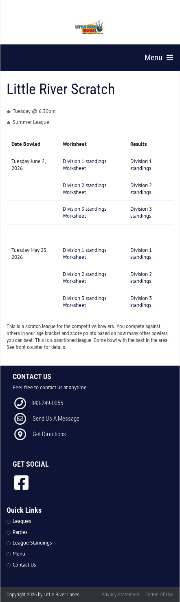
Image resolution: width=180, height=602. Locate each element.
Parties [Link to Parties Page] (20, 532)
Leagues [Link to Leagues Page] (22, 521)
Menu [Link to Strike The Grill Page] (19, 553)
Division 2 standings (141, 189)
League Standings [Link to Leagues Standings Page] (32, 542)
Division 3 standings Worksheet (84, 212)
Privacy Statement (120, 594)
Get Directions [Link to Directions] (49, 434)
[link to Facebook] (21, 482)
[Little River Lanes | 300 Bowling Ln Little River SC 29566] (90, 28)
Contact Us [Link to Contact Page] (24, 564)
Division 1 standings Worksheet (84, 165)
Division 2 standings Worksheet (84, 189)
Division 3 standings (141, 212)
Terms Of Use (159, 594)
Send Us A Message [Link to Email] (56, 418)
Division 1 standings (141, 165)
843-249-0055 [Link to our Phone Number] (47, 403)
